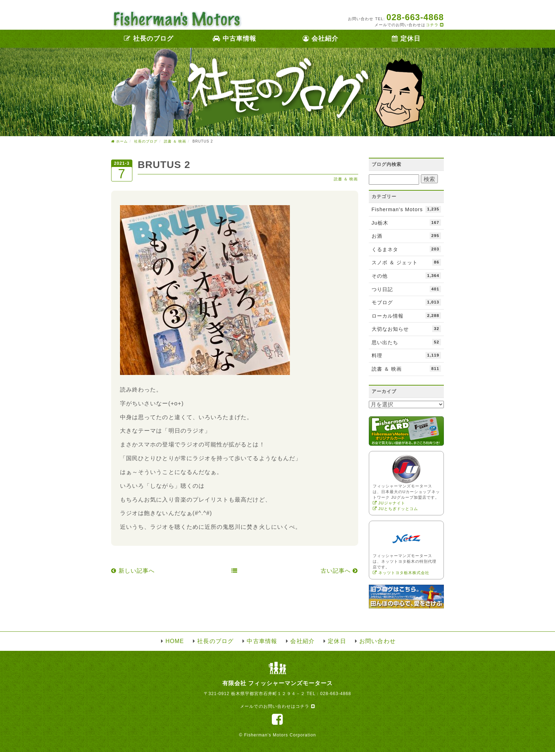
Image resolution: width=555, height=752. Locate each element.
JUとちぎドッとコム (395, 509)
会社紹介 (320, 38)
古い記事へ (339, 571)
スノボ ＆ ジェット (406, 262)
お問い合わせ (377, 641)
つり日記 (406, 289)
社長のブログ (148, 38)
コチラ (435, 25)
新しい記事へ (133, 571)
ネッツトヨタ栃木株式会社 (401, 573)
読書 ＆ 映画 (346, 179)
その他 (406, 275)
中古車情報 (234, 38)
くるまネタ (406, 249)
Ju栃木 (406, 222)
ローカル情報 (406, 315)
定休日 (406, 38)
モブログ (406, 302)
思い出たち (406, 342)
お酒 (406, 235)
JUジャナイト (389, 503)
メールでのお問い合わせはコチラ (277, 706)
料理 (406, 355)
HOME (174, 641)
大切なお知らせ (406, 328)
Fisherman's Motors (406, 209)
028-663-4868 (335, 693)
